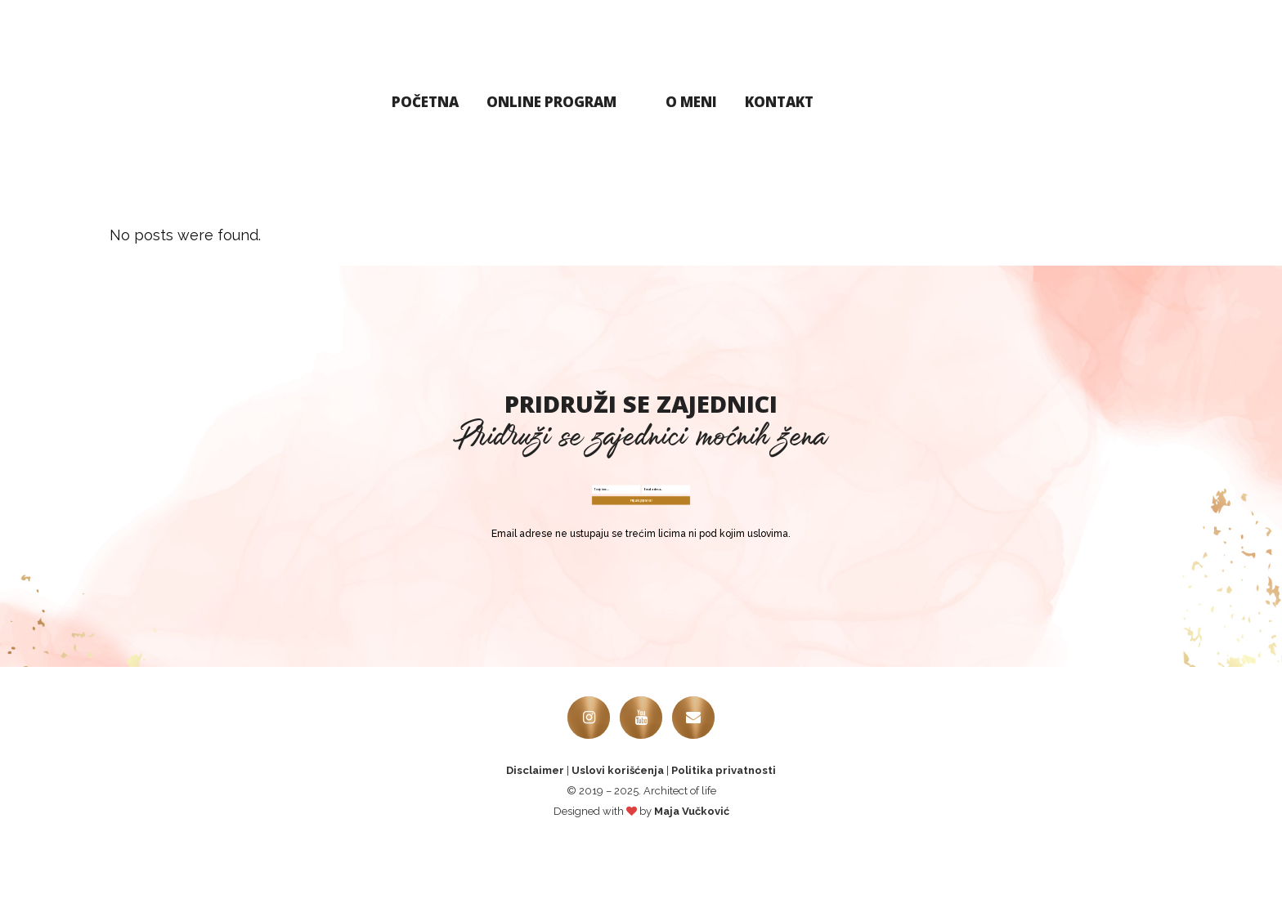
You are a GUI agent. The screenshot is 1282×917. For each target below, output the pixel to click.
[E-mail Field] (759, 505)
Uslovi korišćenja (618, 841)
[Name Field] (522, 505)
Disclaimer (535, 841)
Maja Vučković (691, 882)
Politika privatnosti (723, 841)
